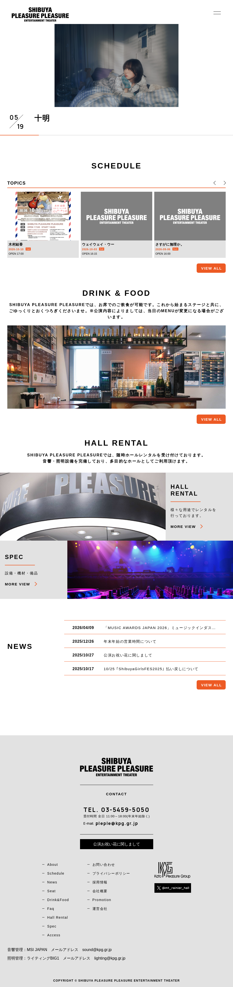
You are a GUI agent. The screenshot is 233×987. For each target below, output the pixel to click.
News (52, 882)
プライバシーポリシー (111, 873)
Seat (51, 891)
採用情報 (100, 882)
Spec (52, 926)
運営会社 (100, 909)
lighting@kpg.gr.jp (109, 958)
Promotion (101, 900)
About (52, 865)
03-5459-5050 (125, 810)
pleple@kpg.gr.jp (117, 823)
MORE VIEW (183, 526)
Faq (50, 909)
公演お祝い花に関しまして (116, 844)
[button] (214, 183)
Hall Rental (57, 917)
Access (54, 935)
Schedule (56, 873)
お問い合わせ (103, 865)
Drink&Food (58, 900)
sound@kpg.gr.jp (96, 950)
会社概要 (100, 891)
